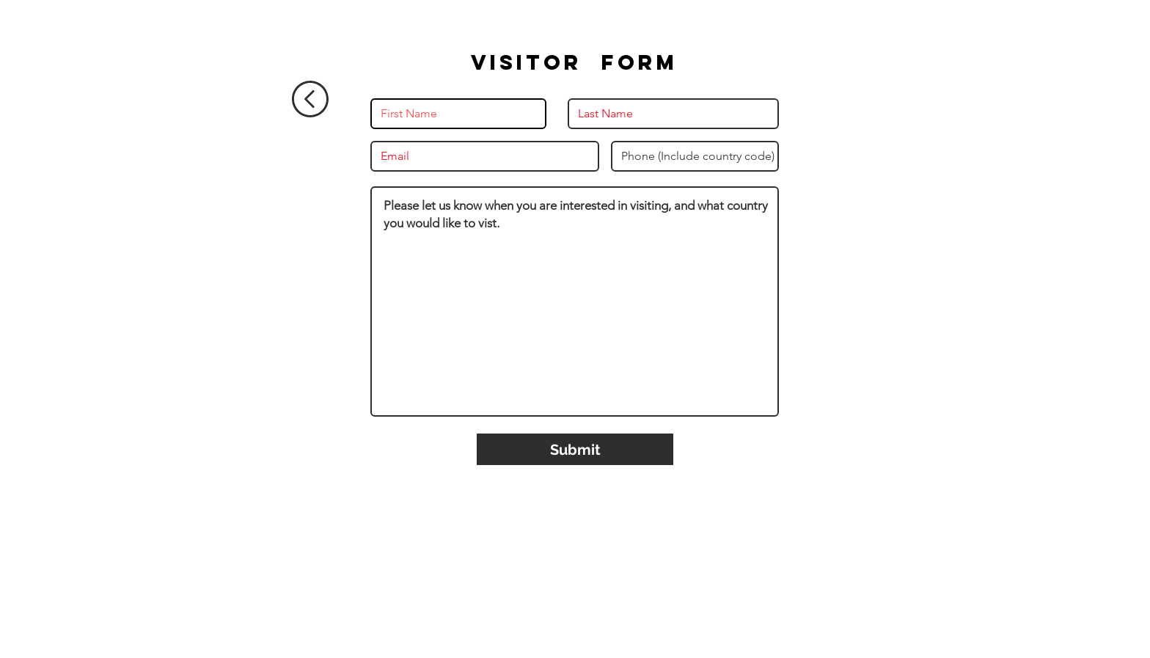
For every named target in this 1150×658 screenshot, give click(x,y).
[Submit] (575, 449)
